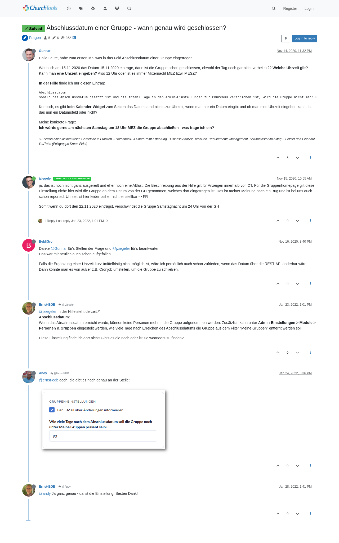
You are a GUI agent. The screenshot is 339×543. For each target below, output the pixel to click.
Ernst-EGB (47, 304)
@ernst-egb (48, 380)
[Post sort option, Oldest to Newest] (285, 38)
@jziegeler (121, 248)
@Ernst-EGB (59, 373)
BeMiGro (45, 241)
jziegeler (45, 178)
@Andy (65, 486)
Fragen (35, 37)
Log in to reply (305, 38)
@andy (45, 493)
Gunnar (45, 51)
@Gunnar (59, 248)
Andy (43, 373)
